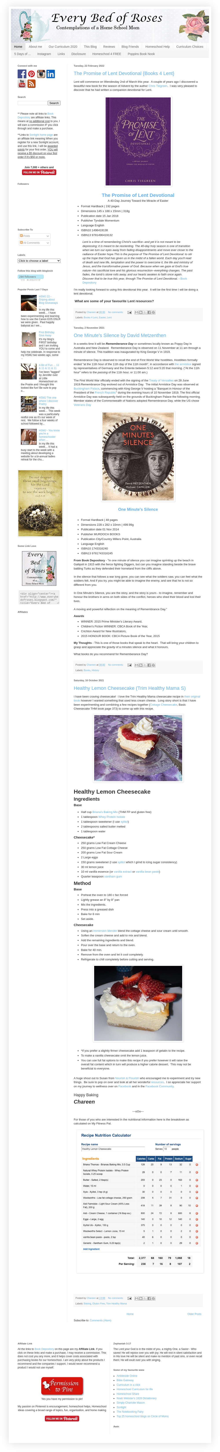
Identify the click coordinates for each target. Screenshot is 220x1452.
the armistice (183, 364)
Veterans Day (82, 404)
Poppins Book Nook (141, 54)
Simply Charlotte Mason (131, 1402)
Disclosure (79, 54)
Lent (109, 317)
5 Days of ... (22, 54)
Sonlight (121, 1407)
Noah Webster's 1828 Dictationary (137, 1398)
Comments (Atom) (100, 1320)
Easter (102, 317)
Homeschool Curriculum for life (135, 1389)
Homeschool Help (157, 46)
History (95, 670)
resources (157, 1082)
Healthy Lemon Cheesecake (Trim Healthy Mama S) (130, 688)
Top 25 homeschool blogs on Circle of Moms (143, 1416)
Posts (25, 236)
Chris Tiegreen (157, 86)
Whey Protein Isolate (111, 816)
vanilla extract (123, 871)
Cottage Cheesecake (163, 704)
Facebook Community (159, 1086)
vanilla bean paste (147, 871)
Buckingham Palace (86, 388)
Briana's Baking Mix (105, 812)
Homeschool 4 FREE (106, 54)
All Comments (30, 242)
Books (87, 670)
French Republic (105, 392)
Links (61, 54)
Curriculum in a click (128, 1384)
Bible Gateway (125, 1380)
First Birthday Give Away (47, 334)
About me (35, 46)
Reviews (109, 46)
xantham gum (113, 876)
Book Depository (44, 1349)
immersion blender (105, 930)
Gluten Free (98, 1303)
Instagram (44, 54)
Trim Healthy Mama (116, 1303)
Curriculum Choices (189, 46)
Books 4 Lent (91, 317)
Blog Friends (130, 46)
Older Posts (194, 1314)
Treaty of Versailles (161, 380)
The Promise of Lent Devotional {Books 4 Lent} (124, 73)
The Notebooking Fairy (130, 1411)
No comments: (116, 312)
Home (18, 46)
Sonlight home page (41, 134)
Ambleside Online (127, 1375)
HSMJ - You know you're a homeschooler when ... (49, 435)
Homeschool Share (128, 1393)
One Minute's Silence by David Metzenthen (120, 335)
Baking (87, 1303)
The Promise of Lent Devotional (138, 195)
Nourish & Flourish (127, 1078)
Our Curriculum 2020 (63, 46)
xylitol (124, 821)
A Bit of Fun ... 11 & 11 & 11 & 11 (49, 367)
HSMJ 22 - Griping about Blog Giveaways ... (48, 301)
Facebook (124, 1086)
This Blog (90, 46)
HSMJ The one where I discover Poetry (48, 401)
